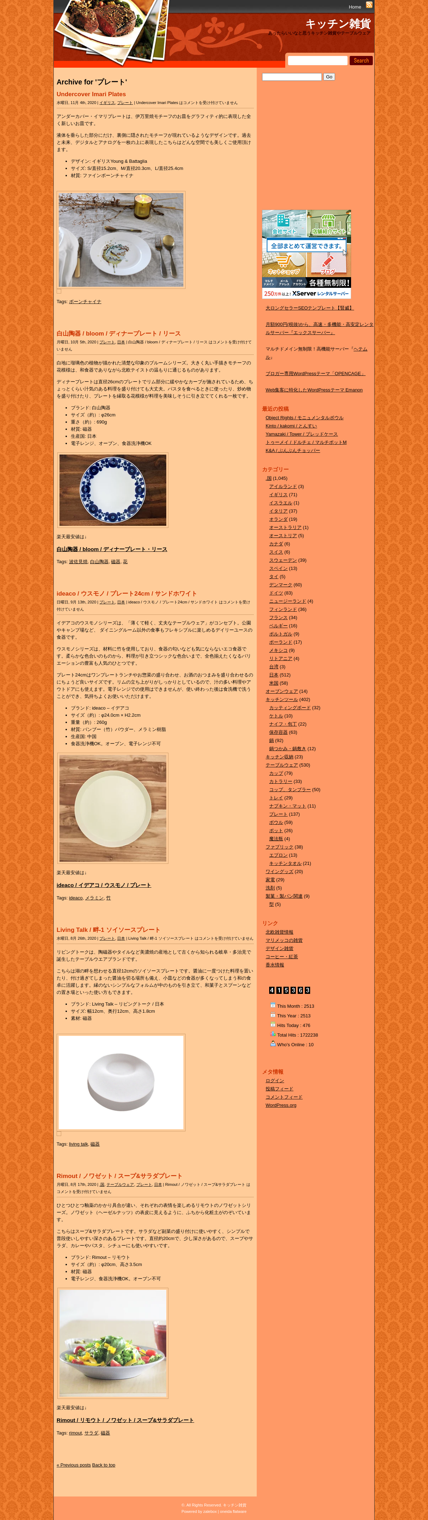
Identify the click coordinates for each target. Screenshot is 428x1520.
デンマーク (280, 584)
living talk (78, 1144)
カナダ (276, 543)
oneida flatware (233, 1511)
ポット (276, 830)
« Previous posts (74, 1465)
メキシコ (278, 650)
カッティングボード (290, 707)
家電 (270, 879)
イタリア (278, 511)
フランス (278, 617)
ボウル (276, 822)
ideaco (76, 898)
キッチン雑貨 (338, 24)
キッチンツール (282, 699)
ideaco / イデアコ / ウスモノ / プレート (104, 885)
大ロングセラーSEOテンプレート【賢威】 (310, 308)
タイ (273, 576)
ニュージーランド (287, 601)
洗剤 (270, 888)
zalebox (210, 1511)
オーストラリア (285, 527)
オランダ (278, 519)
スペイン (278, 568)
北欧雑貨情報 (279, 932)
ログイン (275, 1080)
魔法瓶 (276, 838)
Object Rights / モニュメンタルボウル (305, 417)
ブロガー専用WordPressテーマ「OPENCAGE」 (316, 373)
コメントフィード (284, 1097)
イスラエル (280, 502)
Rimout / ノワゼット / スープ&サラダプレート (120, 1176)
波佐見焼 (78, 561)
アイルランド (283, 486)
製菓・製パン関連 (284, 896)
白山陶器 (99, 561)
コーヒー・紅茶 (282, 956)
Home (355, 7)
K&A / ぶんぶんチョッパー (293, 450)
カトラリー (280, 781)
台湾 (273, 666)
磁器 (115, 561)
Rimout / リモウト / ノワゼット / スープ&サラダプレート (125, 1420)
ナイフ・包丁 (283, 724)
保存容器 (278, 732)
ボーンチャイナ (85, 301)
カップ (276, 773)
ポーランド (280, 642)
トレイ (276, 797)
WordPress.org (281, 1105)
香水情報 (275, 964)
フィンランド (283, 609)
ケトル (276, 716)
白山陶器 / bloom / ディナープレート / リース (119, 333)
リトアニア (280, 658)
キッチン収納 (279, 756)
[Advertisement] (315, 152)
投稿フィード (279, 1088)
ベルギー (278, 625)
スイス (276, 552)
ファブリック (279, 847)
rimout (75, 1433)
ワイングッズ (279, 871)
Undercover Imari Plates (91, 94)
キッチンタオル (285, 863)
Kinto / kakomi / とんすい (291, 426)
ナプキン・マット (287, 806)
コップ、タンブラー (290, 789)
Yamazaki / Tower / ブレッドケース (302, 434)
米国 (273, 683)
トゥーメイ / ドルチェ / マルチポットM (306, 442)
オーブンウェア (282, 691)
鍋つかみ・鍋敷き (287, 748)
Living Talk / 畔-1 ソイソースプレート (109, 930)
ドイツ (276, 593)
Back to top (103, 1465)
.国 (101, 1184)
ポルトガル (280, 634)
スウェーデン (283, 560)
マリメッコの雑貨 (284, 940)
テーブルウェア (120, 1184)
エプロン (278, 855)
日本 (121, 342)
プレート (125, 102)
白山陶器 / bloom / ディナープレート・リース (112, 549)
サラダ (91, 1433)
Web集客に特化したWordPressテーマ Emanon (314, 390)
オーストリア (283, 535)
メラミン (94, 898)
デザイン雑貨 (279, 948)
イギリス (107, 102)
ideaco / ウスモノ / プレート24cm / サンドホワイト (127, 593)
